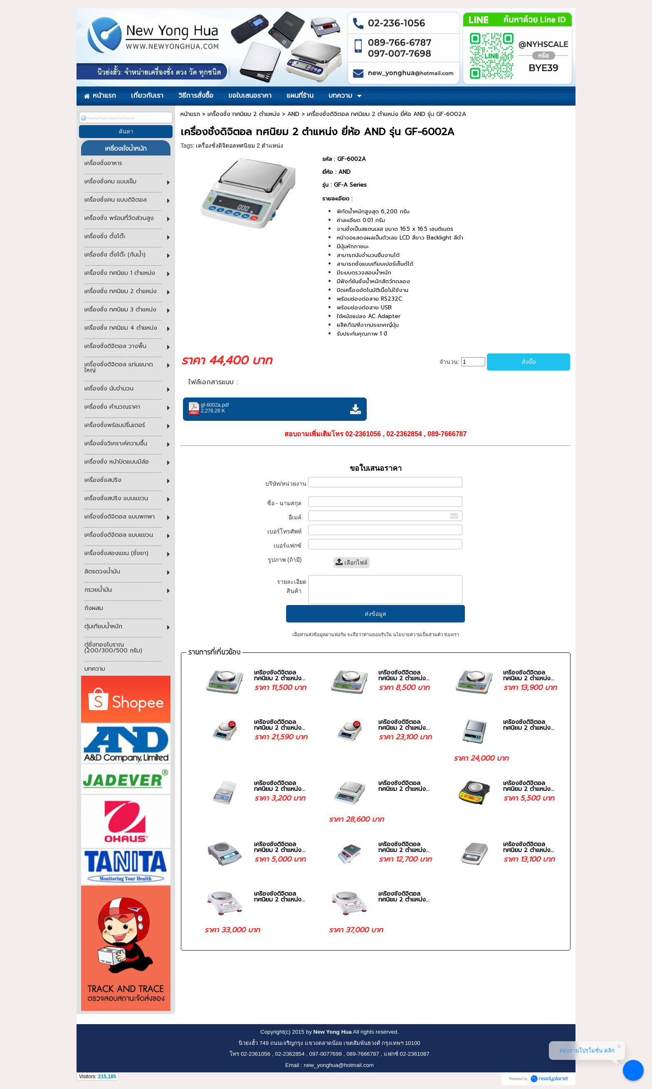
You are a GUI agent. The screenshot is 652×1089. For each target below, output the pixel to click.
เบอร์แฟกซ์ (289, 545)
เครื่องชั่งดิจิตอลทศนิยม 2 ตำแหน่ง (239, 145)
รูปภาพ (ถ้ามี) (287, 559)
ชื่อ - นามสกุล (286, 503)
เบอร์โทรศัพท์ (286, 531)
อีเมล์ (297, 517)
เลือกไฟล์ (352, 562)
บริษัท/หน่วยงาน (285, 487)
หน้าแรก (190, 114)
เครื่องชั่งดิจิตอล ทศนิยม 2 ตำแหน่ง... (279, 675)
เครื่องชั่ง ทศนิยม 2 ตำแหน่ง (243, 114)
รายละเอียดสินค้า (291, 586)
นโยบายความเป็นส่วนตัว (418, 634)
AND (293, 114)
